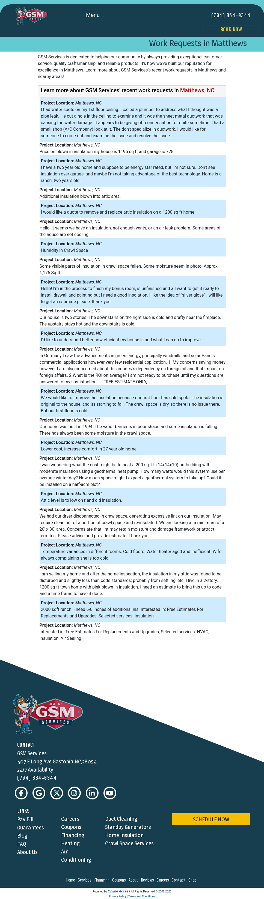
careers (164, 880)
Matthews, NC (197, 90)
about (134, 880)
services (85, 880)
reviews (148, 880)
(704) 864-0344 (231, 15)
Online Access (119, 892)
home (71, 880)
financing (102, 880)
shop (193, 880)
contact (179, 880)
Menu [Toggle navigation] (99, 15)
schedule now (211, 819)
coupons (119, 880)
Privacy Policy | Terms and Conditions (132, 896)
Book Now (231, 30)
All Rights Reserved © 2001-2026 (151, 891)
